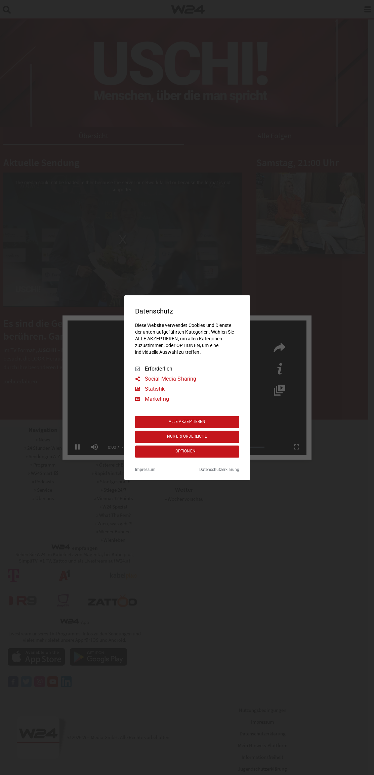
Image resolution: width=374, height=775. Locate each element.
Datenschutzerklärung (219, 470)
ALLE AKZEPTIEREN (187, 422)
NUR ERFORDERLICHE (187, 436)
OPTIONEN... (187, 451)
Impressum (145, 470)
